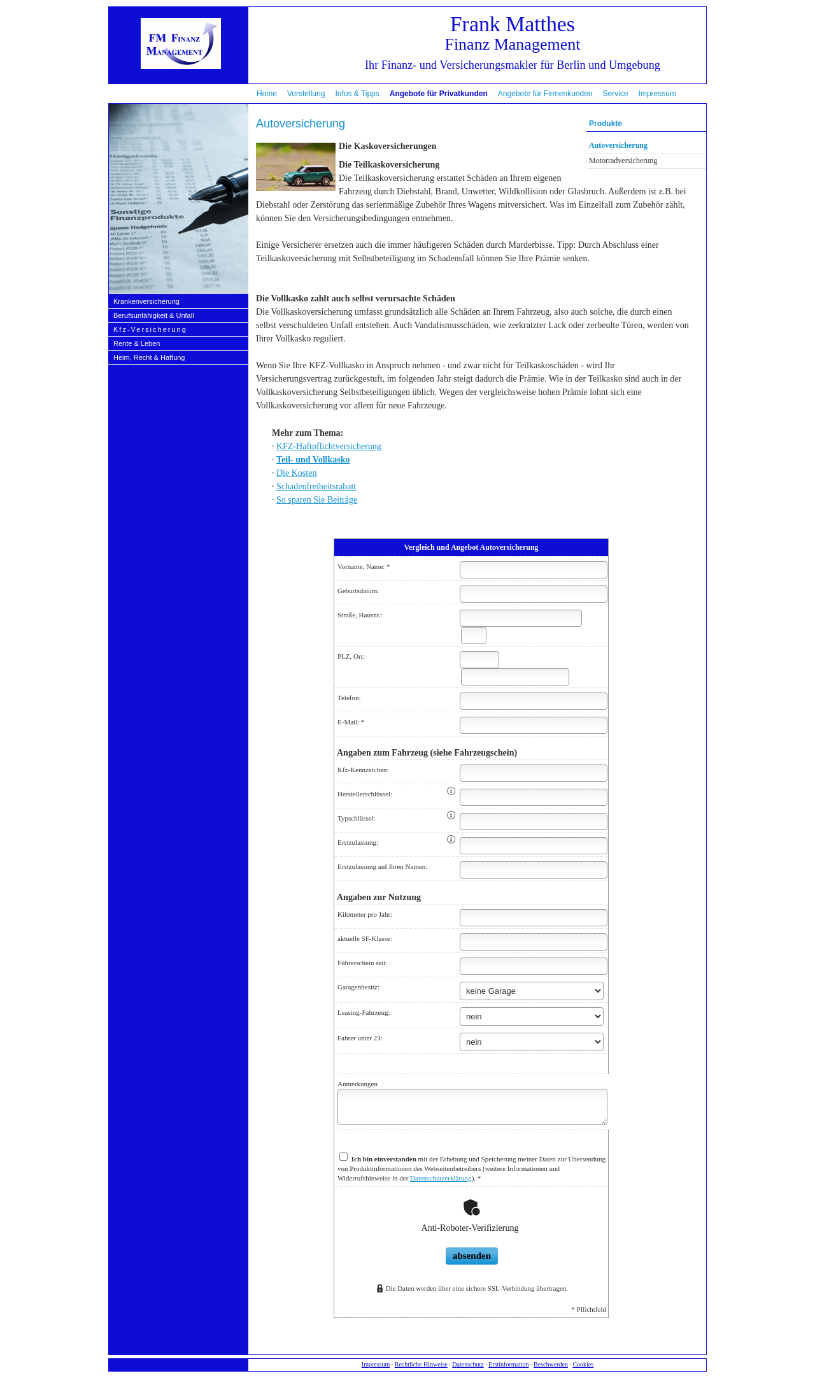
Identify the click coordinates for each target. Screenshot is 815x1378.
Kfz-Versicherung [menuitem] (150, 329)
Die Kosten (296, 473)
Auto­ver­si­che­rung (618, 145)
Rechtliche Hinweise (421, 1364)
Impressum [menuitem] (657, 93)
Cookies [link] (582, 1364)
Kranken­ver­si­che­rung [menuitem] (146, 301)
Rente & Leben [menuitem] (136, 343)
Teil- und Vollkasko (313, 459)
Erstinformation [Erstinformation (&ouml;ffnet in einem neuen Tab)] (508, 1364)
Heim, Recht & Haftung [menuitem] (149, 357)
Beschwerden (551, 1364)
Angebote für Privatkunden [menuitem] (439, 93)
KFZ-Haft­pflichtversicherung (328, 446)
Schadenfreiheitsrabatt (316, 486)
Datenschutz (467, 1364)
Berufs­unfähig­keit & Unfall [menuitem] (153, 315)
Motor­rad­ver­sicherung (623, 160)
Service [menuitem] (615, 93)
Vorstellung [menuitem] (306, 93)
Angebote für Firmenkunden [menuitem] (545, 93)
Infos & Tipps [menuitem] (357, 93)
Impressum (376, 1364)
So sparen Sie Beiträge (316, 500)
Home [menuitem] (267, 93)
